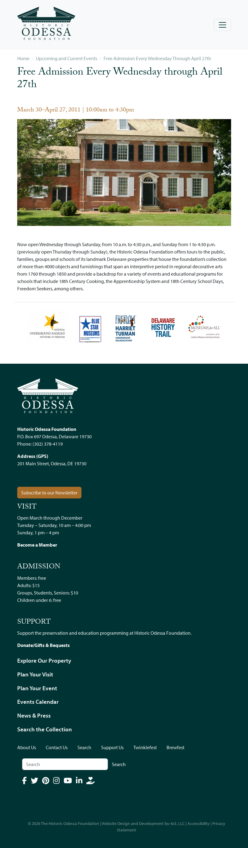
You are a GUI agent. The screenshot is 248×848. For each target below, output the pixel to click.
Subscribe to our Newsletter (49, 493)
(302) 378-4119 (48, 444)
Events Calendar (38, 701)
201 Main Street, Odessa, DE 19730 (51, 463)
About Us (26, 747)
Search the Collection (44, 729)
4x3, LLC (177, 823)
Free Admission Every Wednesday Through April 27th (157, 58)
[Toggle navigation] (222, 25)
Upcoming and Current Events (66, 58)
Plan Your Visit (35, 674)
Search (84, 747)
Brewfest (175, 747)
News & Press (34, 715)
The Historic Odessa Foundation (70, 823)
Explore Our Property (44, 660)
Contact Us (57, 747)
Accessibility (198, 823)
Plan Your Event (37, 688)
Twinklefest (145, 747)
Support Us (112, 747)
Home (23, 58)
